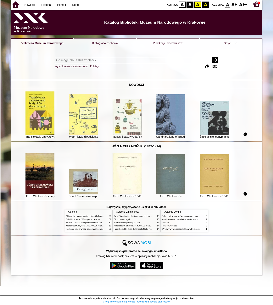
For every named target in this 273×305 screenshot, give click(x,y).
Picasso (165, 223)
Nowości (30, 4)
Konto (76, 4)
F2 (243, 4)
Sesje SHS (230, 43)
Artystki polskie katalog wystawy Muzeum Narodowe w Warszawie (94, 223)
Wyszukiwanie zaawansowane (71, 66)
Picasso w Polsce (169, 226)
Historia (46, 4)
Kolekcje (94, 66)
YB (198, 4)
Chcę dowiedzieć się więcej (119, 301)
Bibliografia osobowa (105, 43)
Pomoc (61, 4)
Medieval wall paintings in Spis (127, 223)
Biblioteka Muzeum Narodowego (42, 43)
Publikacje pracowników (167, 43)
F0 (227, 4)
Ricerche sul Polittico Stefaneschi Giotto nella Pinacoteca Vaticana (142, 229)
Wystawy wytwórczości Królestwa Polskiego (181, 229)
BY (205, 4)
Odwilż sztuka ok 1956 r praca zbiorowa (83, 219)
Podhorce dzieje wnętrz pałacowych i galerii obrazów (89, 229)
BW (189, 4)
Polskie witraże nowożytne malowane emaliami (182, 216)
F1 (234, 4)
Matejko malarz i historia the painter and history (182, 219)
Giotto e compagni (122, 219)
